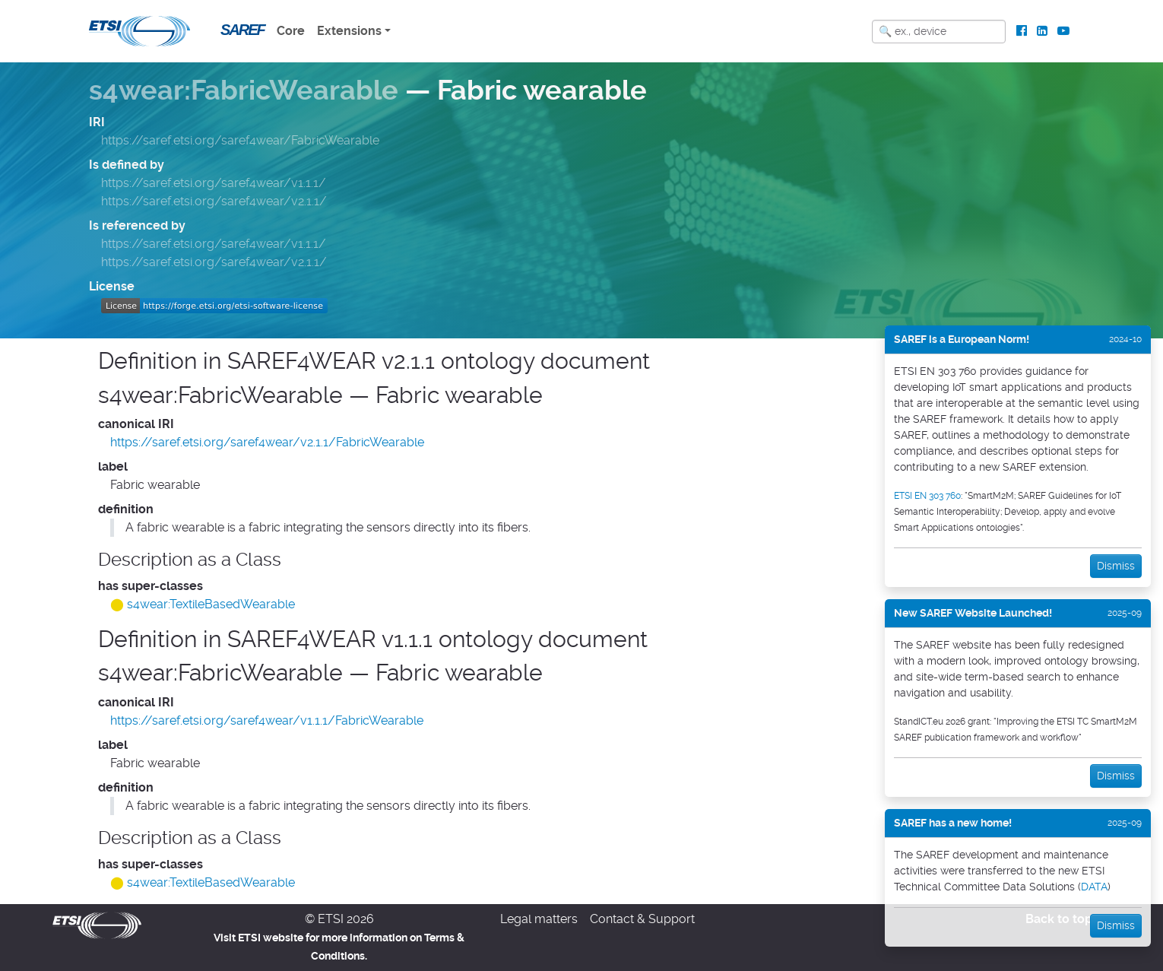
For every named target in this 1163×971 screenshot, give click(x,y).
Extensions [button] (349, 31)
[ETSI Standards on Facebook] (1022, 31)
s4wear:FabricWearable (243, 90)
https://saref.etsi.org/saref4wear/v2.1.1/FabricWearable (267, 442)
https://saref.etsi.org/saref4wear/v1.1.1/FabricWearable (266, 720)
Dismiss (1116, 566)
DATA (1094, 887)
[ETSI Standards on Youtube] (1063, 31)
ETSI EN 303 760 (927, 495)
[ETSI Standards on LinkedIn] (1041, 31)
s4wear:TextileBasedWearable (211, 604)
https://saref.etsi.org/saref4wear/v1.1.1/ (213, 183)
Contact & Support (642, 919)
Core (291, 31)
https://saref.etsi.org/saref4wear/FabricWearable (240, 140)
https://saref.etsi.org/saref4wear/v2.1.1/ (214, 201)
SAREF (242, 29)
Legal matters (539, 919)
